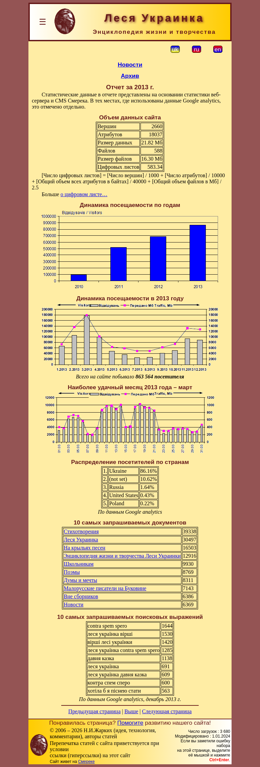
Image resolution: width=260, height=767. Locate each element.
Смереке (86, 761)
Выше (131, 711)
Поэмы (72, 572)
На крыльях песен (84, 548)
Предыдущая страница (94, 711)
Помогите (130, 722)
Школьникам (78, 564)
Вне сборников (81, 596)
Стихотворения (81, 531)
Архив (130, 75)
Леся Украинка (81, 539)
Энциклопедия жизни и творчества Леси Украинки (122, 556)
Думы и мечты (80, 580)
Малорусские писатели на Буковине (105, 588)
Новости (130, 64)
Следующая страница (167, 711)
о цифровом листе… (84, 194)
